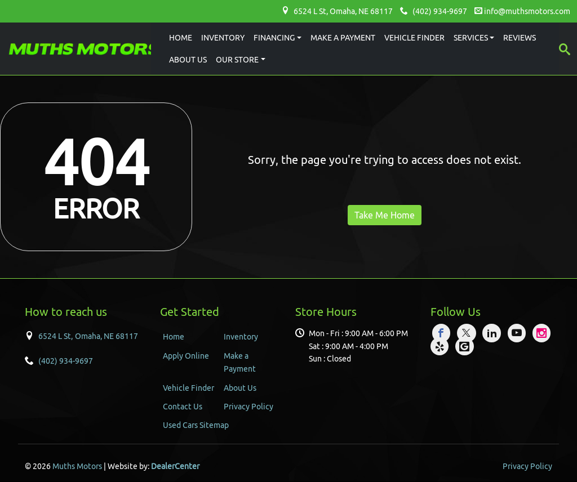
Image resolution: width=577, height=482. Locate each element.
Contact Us (182, 406)
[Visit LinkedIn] (493, 333)
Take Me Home (384, 215)
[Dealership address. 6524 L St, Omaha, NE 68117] (88, 336)
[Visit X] (468, 333)
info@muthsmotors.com (527, 11)
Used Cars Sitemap (196, 425)
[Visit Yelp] (441, 346)
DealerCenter (175, 466)
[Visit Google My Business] (464, 346)
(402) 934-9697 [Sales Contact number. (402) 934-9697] (65, 360)
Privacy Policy (248, 406)
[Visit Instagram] (542, 333)
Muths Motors (77, 466)
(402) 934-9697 (439, 11)
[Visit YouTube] (519, 333)
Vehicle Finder (188, 387)
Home (173, 336)
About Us (240, 387)
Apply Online (186, 355)
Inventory (241, 336)
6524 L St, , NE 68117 (343, 11)
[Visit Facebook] (443, 333)
